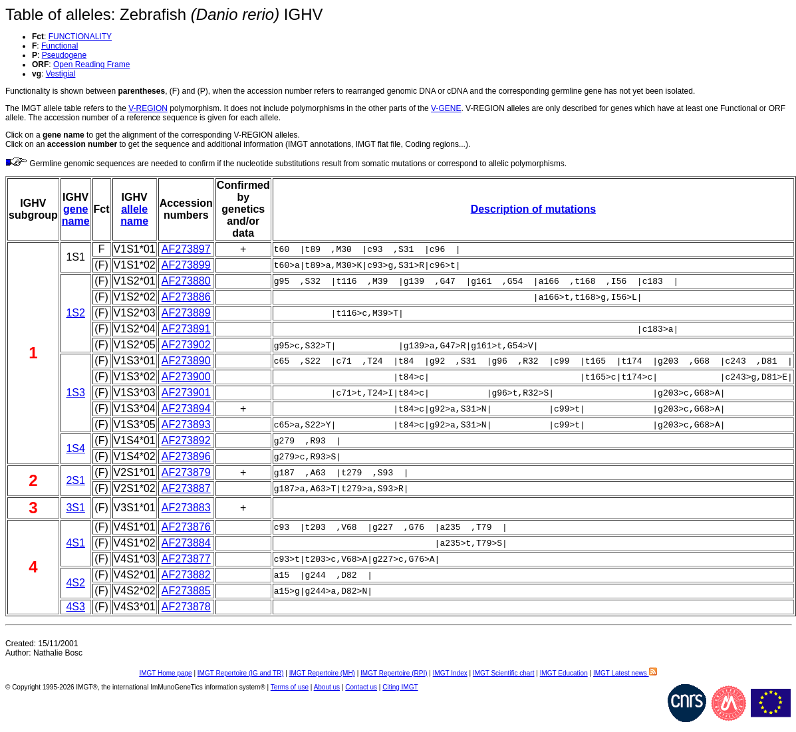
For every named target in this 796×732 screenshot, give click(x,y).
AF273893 (186, 424)
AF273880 (186, 281)
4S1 (75, 543)
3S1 (75, 507)
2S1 (75, 480)
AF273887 (186, 488)
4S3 (75, 606)
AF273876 (186, 527)
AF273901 (186, 392)
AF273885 (186, 590)
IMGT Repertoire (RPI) (393, 673)
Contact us (361, 687)
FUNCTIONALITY (80, 36)
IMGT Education (564, 673)
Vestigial (61, 73)
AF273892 (186, 440)
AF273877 (186, 558)
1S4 (75, 448)
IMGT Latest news (625, 673)
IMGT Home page (165, 673)
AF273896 (186, 456)
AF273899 (186, 265)
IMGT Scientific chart (504, 673)
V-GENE (446, 108)
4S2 (75, 582)
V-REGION (148, 108)
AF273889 (186, 312)
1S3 (75, 392)
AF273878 (186, 606)
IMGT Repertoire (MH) (322, 673)
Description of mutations (533, 209)
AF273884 (186, 543)
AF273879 (186, 472)
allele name (134, 215)
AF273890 (186, 360)
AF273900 (186, 376)
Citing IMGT (400, 687)
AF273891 (186, 328)
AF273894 (186, 408)
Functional (59, 46)
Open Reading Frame (91, 64)
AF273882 (186, 574)
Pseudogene (64, 55)
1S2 (75, 312)
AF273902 (186, 344)
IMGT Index (450, 673)
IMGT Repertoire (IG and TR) (241, 673)
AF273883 (186, 507)
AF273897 (186, 249)
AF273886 (186, 297)
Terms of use (290, 687)
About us (327, 687)
